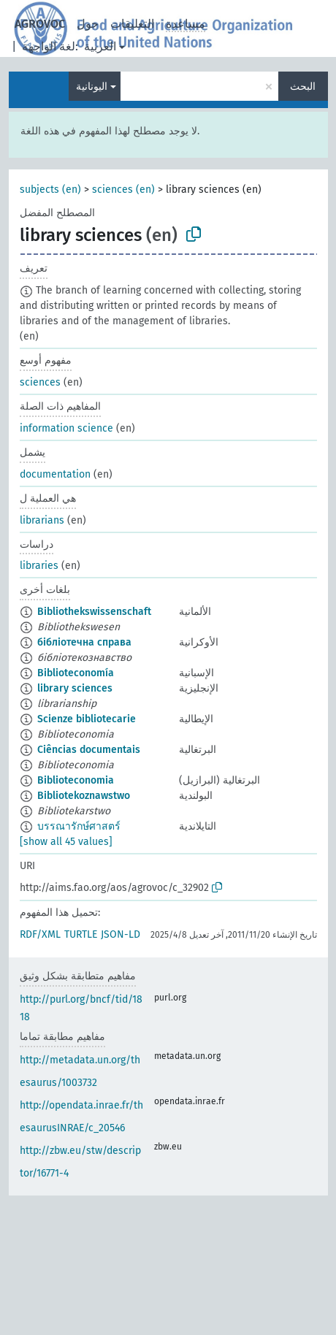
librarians (42, 520)
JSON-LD (120, 934)
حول (88, 24)
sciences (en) (123, 189)
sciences (40, 382)
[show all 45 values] (66, 841)
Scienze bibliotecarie (86, 719)
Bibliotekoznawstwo (83, 795)
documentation (55, 474)
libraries (39, 565)
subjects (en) (50, 189)
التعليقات (132, 24)
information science (66, 428)
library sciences (74, 688)
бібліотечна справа (84, 642)
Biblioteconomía (75, 673)
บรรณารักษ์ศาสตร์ (79, 826)
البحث (303, 86)
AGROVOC (40, 24)
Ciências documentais (88, 749)
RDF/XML (40, 934)
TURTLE (80, 934)
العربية (100, 46)
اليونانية (91, 86)
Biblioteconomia (75, 780)
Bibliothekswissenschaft (94, 611)
